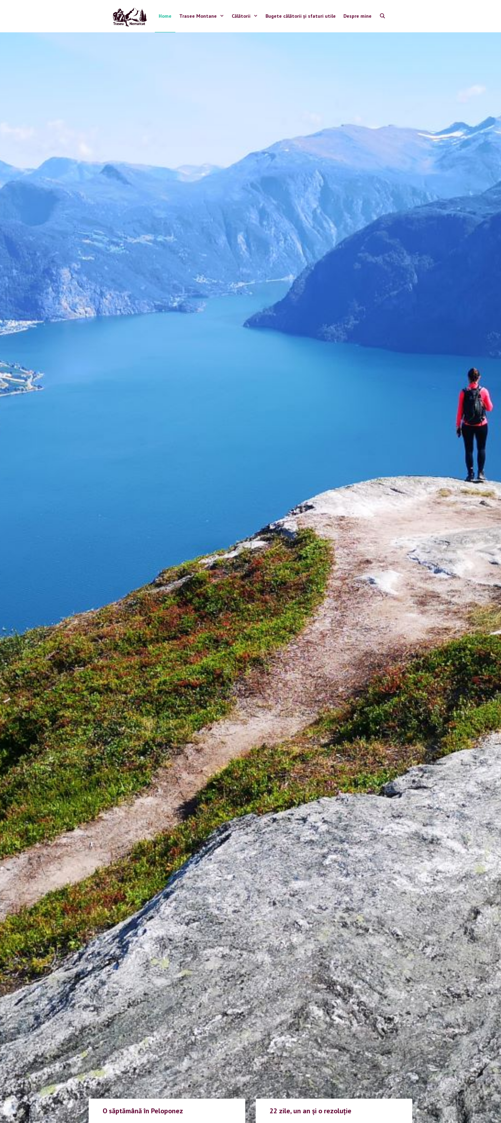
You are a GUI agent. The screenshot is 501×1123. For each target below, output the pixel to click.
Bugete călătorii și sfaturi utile (300, 16)
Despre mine (357, 16)
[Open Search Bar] (382, 16)
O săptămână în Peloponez (143, 1110)
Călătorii (247, 16)
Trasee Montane (203, 16)
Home (165, 16)
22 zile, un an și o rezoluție (310, 1110)
